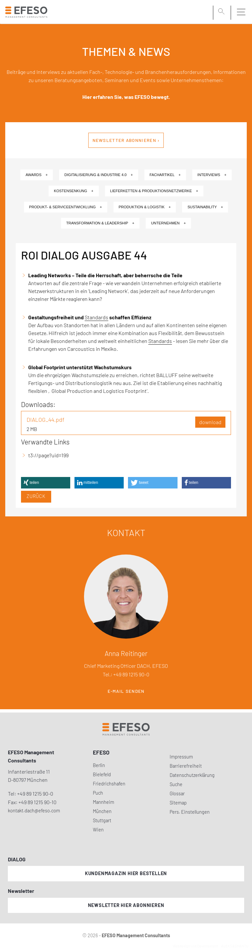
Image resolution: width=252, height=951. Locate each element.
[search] (222, 12)
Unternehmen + (168, 223)
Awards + (37, 175)
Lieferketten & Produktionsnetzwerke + (154, 191)
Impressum (181, 756)
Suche (176, 784)
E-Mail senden (126, 691)
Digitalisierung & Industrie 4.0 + (98, 175)
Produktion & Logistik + (145, 207)
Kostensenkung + (73, 191)
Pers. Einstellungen (190, 812)
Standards (96, 317)
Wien (98, 829)
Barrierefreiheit (186, 766)
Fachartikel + (165, 175)
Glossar (177, 793)
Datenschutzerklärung (192, 775)
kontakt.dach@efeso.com (34, 810)
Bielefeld (102, 774)
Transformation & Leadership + (100, 223)
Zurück (36, 496)
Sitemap (178, 802)
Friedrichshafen (109, 783)
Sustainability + (205, 207)
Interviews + (212, 175)
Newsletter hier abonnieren (126, 905)
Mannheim (103, 802)
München (102, 811)
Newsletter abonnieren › (126, 140)
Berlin (99, 765)
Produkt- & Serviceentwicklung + (65, 207)
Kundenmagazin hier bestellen (126, 873)
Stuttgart (102, 820)
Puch (98, 793)
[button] (45, 482)
